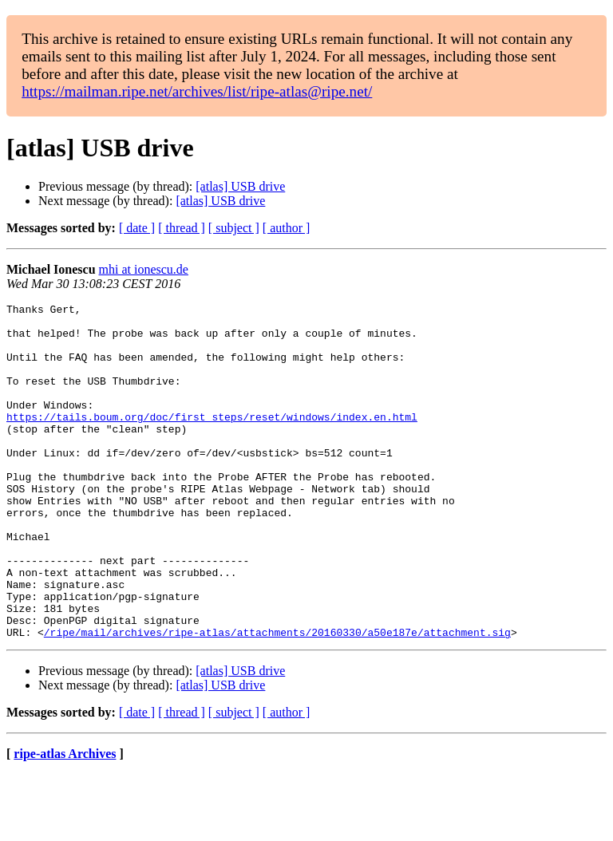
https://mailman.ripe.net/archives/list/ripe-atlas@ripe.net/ (197, 91)
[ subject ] (233, 228)
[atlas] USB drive (240, 186)
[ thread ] (181, 228)
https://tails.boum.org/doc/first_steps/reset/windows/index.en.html (211, 440)
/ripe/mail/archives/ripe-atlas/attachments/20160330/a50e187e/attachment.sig (277, 699)
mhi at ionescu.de (143, 269)
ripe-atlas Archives (65, 820)
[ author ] (286, 228)
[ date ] (137, 228)
